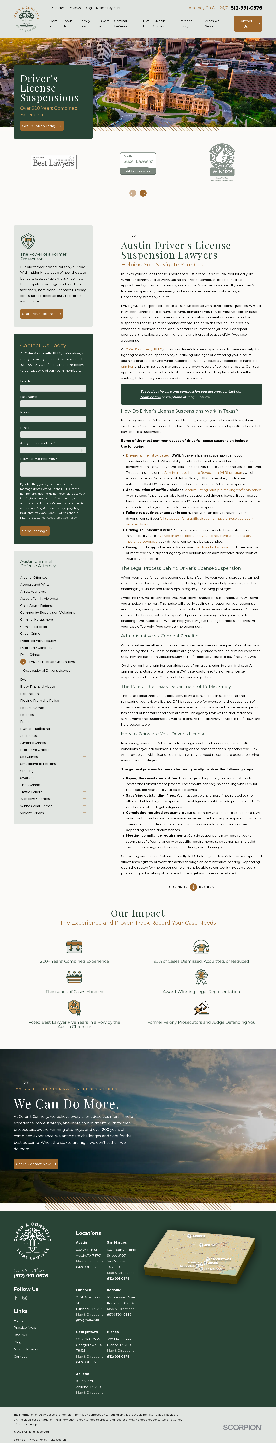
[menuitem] (50, 577)
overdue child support (212, 547)
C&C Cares (57, 8)
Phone (25, 412)
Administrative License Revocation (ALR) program (203, 473)
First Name (29, 381)
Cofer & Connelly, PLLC (144, 349)
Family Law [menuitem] (85, 23)
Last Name (28, 397)
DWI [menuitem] (146, 23)
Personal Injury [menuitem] (186, 23)
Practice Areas (25, 1327)
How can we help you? (38, 459)
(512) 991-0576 (31, 1276)
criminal (128, 366)
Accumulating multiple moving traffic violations (223, 490)
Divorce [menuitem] (104, 23)
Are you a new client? (37, 443)
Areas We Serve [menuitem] (212, 23)
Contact (20, 1356)
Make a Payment (108, 8)
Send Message (34, 531)
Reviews (75, 8)
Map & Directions (89, 1261)
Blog (88, 8)
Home (19, 1320)
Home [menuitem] (54, 23)
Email (24, 428)
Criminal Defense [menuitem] (120, 23)
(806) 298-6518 (87, 1320)
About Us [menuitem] (67, 23)
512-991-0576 (246, 8)
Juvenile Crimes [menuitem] (159, 23)
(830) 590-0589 (119, 1314)
